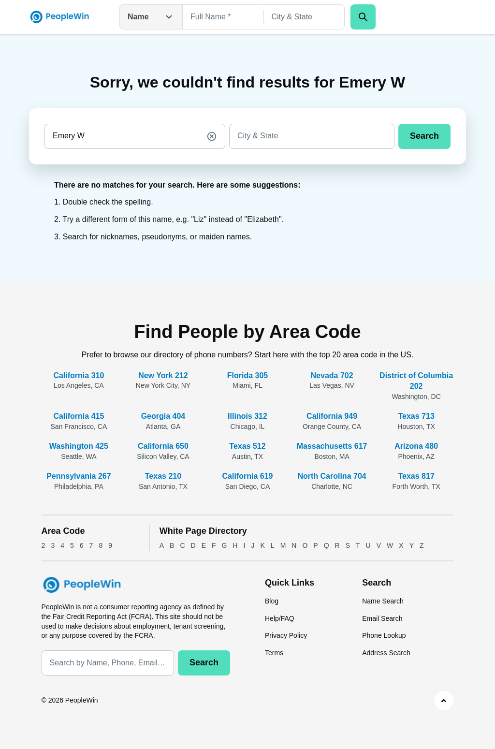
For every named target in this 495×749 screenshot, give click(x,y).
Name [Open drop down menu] (151, 17)
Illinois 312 (247, 416)
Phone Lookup (384, 635)
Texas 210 (163, 476)
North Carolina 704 (331, 476)
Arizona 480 (416, 446)
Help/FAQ (279, 618)
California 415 (78, 416)
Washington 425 (78, 446)
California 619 (247, 476)
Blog (271, 601)
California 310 (78, 375)
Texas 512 (247, 446)
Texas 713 (416, 416)
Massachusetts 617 (332, 446)
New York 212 (163, 375)
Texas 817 (416, 476)
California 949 (331, 416)
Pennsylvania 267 (78, 476)
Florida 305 (247, 375)
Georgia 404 (163, 416)
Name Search (383, 601)
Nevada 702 (332, 375)
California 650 (163, 446)
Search (424, 136)
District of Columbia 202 (416, 380)
